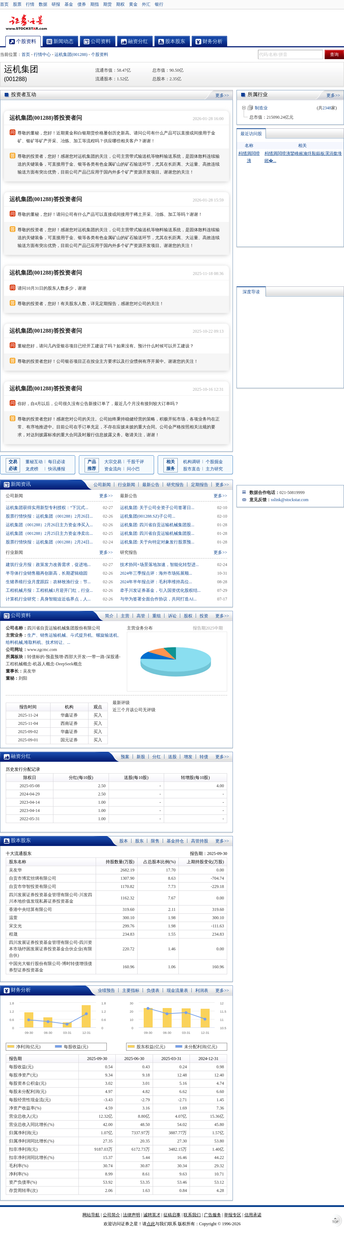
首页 (4, 4)
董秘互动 (34, 461)
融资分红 (21, 756)
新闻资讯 (21, 484)
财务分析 (21, 990)
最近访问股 (251, 133)
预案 (125, 756)
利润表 (201, 990)
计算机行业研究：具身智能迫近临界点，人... (48, 599)
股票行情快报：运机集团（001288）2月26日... (49, 516)
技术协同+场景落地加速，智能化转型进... (159, 564)
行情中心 (42, 54)
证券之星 (26, 22)
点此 (151, 1223)
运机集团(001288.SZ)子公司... (147, 516)
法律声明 (131, 1214)
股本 (123, 840)
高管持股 (199, 840)
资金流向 (112, 468)
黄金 (133, 4)
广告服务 (212, 1214)
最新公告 (150, 484)
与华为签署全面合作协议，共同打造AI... (158, 599)
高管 (141, 615)
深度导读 (251, 291)
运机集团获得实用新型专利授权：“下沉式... (47, 507)
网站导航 (91, 1214)
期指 (94, 4)
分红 (156, 756)
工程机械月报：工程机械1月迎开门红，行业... (49, 590)
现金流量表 (177, 990)
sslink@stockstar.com (290, 499)
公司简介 (111, 1214)
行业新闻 (126, 484)
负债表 (153, 990)
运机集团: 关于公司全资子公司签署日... (157, 507)
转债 (204, 756)
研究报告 (175, 484)
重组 (156, 615)
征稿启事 (172, 1214)
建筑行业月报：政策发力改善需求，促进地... (48, 564)
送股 (172, 756)
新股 (141, 756)
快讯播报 (56, 468)
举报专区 (232, 1214)
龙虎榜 (31, 468)
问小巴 (133, 468)
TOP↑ (337, 1221)
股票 (17, 4)
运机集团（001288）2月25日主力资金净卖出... (49, 533)
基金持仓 (175, 840)
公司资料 (21, 615)
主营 (125, 615)
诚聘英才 (152, 1214)
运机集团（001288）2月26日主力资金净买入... (49, 524)
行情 (30, 4)
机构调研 (191, 461)
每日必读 (56, 461)
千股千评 (135, 461)
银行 (159, 4)
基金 (68, 4)
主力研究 (214, 468)
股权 (188, 615)
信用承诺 (253, 1214)
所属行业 (258, 94)
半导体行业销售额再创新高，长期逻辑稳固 (46, 573)
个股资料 (99, 54)
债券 (81, 4)
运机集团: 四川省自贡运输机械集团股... (157, 524)
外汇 (146, 4)
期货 (107, 4)
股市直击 (191, 468)
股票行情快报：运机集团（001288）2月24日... (49, 542)
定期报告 (199, 484)
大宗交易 (112, 461)
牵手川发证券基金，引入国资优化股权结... (160, 590)
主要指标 (130, 990)
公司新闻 (102, 484)
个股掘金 (214, 461)
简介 (109, 615)
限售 (155, 840)
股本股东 (21, 840)
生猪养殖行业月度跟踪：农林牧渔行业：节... (48, 581)
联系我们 (192, 1214)
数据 (43, 4)
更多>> (222, 95)
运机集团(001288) (70, 54)
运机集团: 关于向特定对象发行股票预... (157, 542)
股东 (139, 840)
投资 (204, 615)
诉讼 (172, 615)
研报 (56, 4)
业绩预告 (106, 990)
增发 (188, 756)
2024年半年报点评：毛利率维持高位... (156, 581)
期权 (120, 4)
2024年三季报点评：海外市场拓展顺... (156, 573)
